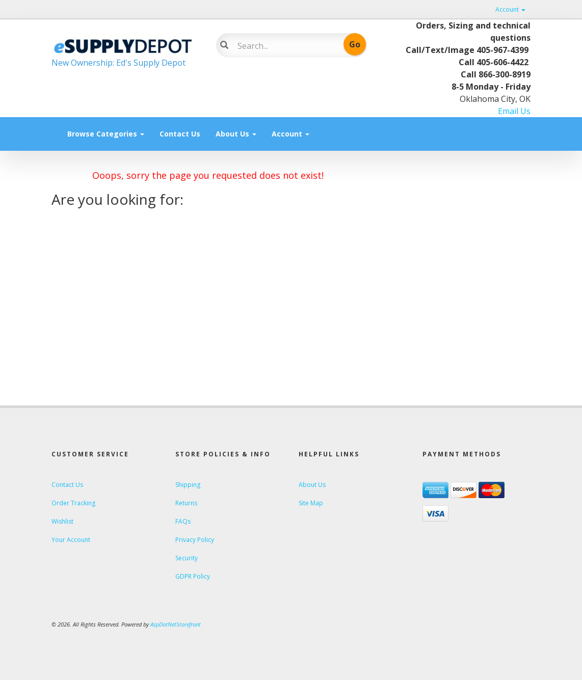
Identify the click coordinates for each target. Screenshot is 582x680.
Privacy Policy (194, 539)
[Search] (285, 46)
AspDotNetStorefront (175, 624)
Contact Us (180, 134)
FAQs (183, 521)
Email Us (514, 111)
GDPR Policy (192, 576)
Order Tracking (73, 503)
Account (510, 9)
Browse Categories (105, 134)
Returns (186, 503)
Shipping (187, 484)
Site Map (311, 503)
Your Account (70, 539)
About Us (236, 134)
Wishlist (62, 521)
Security (186, 558)
